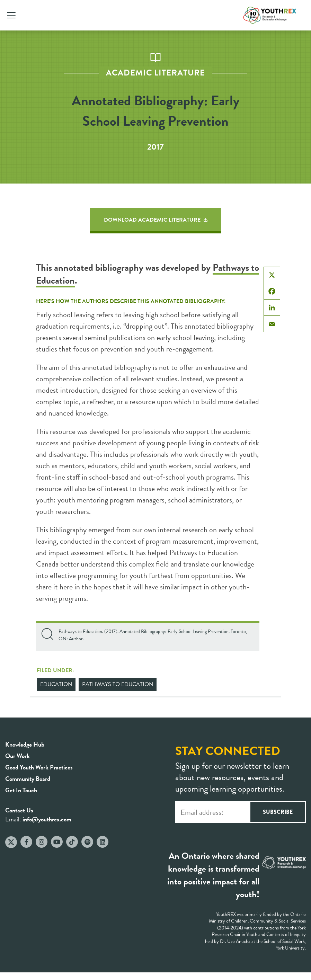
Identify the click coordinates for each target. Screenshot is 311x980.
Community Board (27, 778)
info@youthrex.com (47, 819)
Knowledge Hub (24, 744)
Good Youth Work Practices (39, 767)
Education (56, 684)
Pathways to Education (117, 684)
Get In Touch (21, 790)
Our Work (17, 755)
